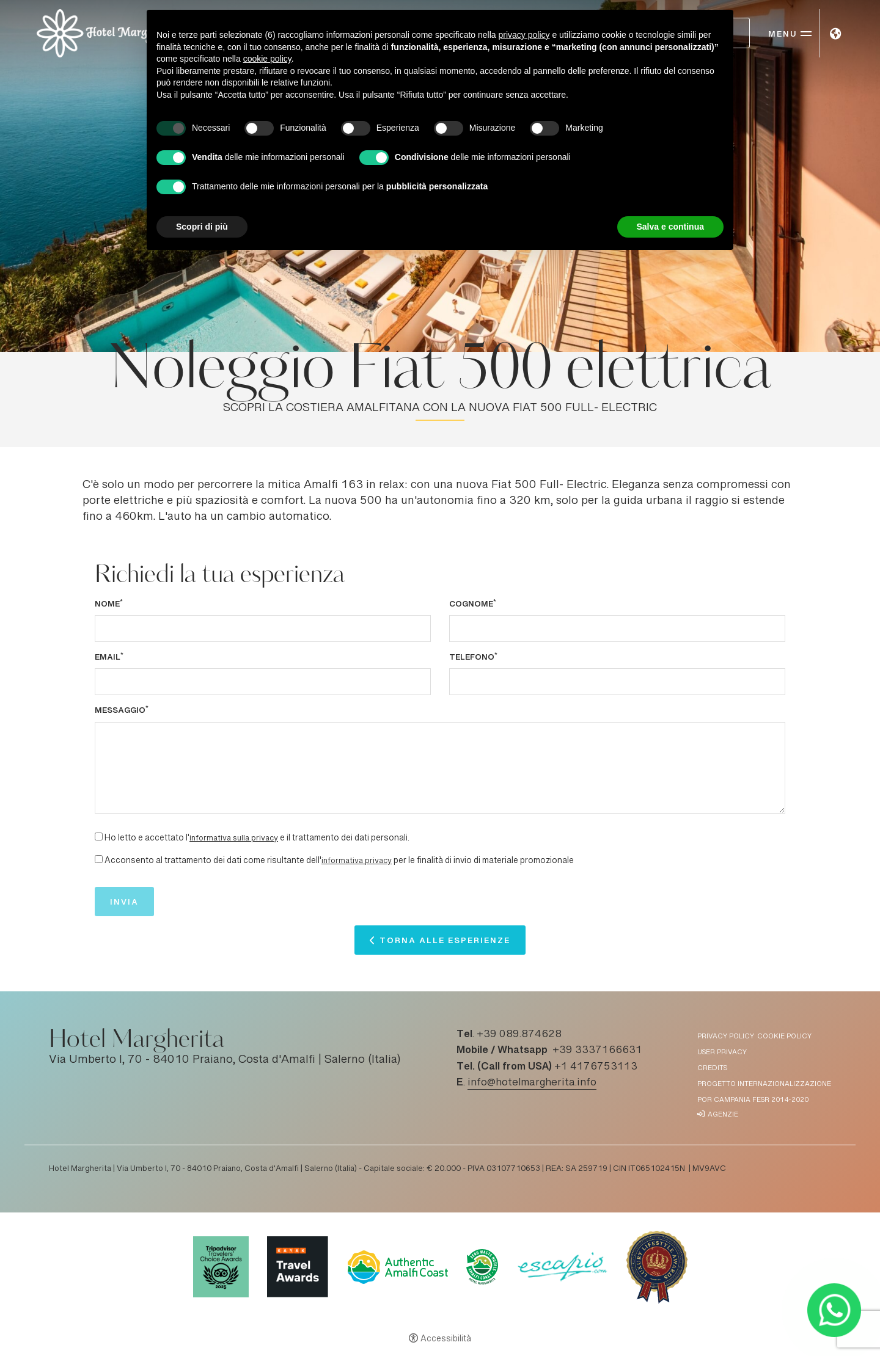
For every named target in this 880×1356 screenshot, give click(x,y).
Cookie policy (784, 1037)
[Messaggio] (440, 768)
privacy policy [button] (524, 35)
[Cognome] (617, 628)
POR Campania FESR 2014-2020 (753, 1100)
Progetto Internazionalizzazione (764, 1084)
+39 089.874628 (519, 1035)
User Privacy (722, 1053)
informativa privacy (356, 861)
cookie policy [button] (267, 59)
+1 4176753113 (595, 1067)
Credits (712, 1069)
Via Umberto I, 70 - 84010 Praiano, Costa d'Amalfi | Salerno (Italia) (225, 1060)
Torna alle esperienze (445, 943)
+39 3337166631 (597, 1050)
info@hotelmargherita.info (532, 1083)
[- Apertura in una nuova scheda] (834, 1310)
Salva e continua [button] (670, 226)
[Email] (263, 681)
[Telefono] (617, 681)
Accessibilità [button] (445, 1339)
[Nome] (263, 628)
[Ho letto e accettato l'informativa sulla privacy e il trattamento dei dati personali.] (99, 836)
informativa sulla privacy (233, 839)
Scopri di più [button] (202, 226)
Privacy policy (725, 1037)
